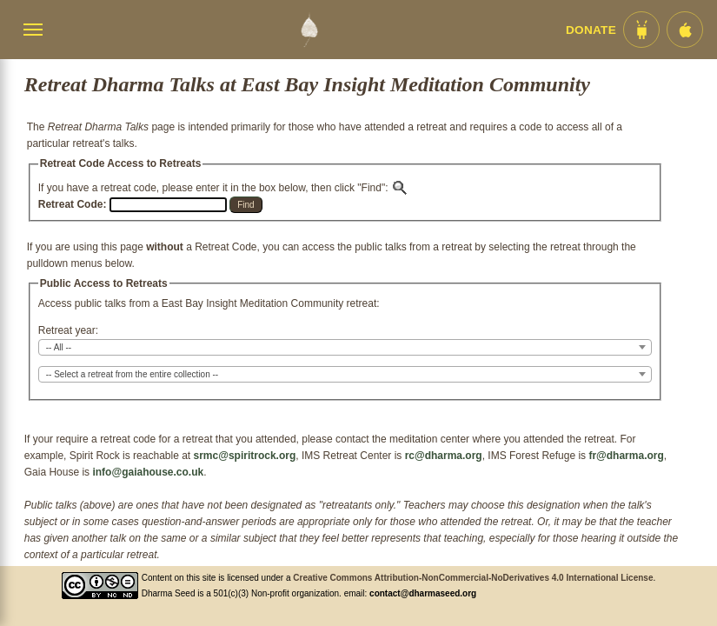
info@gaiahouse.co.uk (147, 472)
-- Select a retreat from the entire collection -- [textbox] (132, 374)
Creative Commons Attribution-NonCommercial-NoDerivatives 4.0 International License (473, 578)
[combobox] (345, 347)
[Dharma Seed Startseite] (309, 29)
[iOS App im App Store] (685, 29)
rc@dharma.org (443, 456)
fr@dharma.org (625, 456)
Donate (591, 30)
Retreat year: (68, 330)
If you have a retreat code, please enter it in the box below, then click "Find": (223, 188)
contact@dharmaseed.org (422, 593)
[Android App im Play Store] (641, 29)
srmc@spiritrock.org (245, 456)
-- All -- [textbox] (58, 347)
